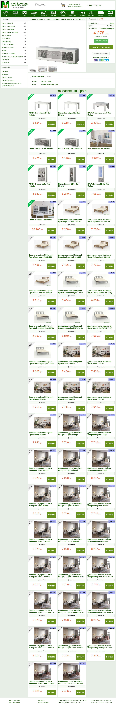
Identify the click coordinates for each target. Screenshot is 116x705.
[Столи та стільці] (82, 14)
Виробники (14, 63)
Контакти (5, 74)
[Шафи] (24, 14)
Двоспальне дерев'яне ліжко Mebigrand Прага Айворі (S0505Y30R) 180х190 (99, 470)
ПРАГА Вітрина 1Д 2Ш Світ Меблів (98, 185)
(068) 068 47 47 (43, 702)
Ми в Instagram (14, 702)
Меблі (41, 19)
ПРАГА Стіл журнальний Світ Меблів (99, 114)
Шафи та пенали (14, 45)
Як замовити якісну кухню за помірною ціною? (11, 84)
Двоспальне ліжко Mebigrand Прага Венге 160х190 (40, 398)
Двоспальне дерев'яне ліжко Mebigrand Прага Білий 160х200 (71, 611)
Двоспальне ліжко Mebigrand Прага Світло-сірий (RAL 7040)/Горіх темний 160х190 (41, 328)
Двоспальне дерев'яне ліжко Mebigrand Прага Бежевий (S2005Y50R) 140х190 (70, 506)
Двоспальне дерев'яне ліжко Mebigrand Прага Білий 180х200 (41, 647)
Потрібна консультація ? (101, 53)
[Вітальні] (63, 14)
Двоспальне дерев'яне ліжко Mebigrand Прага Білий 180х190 (100, 611)
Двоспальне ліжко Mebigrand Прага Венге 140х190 (70, 363)
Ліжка (14, 51)
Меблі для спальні (14, 29)
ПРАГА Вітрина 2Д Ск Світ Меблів (68, 185)
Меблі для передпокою (14, 32)
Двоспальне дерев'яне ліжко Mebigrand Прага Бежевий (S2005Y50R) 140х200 (99, 506)
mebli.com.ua (19, 3)
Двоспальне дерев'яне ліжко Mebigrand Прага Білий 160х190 (41, 611)
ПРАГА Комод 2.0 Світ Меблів (41, 148)
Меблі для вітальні (14, 26)
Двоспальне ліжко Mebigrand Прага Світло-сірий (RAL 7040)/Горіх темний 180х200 (41, 364)
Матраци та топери (14, 54)
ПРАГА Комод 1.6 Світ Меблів (70, 148)
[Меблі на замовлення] (110, 15)
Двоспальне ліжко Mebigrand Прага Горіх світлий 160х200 (70, 256)
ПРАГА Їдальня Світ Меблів (98, 148)
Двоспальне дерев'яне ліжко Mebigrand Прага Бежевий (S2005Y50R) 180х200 (40, 577)
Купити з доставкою (101, 47)
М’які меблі (14, 38)
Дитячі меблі (14, 35)
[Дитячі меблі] (43, 14)
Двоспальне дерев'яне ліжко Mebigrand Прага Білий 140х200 (100, 576)
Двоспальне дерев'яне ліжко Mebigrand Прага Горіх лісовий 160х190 (41, 683)
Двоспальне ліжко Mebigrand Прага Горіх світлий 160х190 (40, 256)
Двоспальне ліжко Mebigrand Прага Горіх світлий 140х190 (70, 220)
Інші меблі (14, 60)
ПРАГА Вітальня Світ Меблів (40, 219)
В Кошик (51, 124)
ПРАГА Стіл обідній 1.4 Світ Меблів (69, 114)
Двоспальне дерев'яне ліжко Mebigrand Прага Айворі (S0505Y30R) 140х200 (99, 435)
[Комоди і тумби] (72, 14)
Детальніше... (42, 118)
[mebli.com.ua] (5, 14)
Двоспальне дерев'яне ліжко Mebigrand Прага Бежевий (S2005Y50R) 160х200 (70, 541)
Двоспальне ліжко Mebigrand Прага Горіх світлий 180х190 (99, 256)
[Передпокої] (53, 14)
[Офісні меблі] (91, 14)
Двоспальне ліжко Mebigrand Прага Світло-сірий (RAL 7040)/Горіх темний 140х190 (70, 293)
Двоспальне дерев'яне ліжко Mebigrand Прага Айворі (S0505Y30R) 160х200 (70, 470)
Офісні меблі (14, 42)
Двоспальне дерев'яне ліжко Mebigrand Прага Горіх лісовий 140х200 (99, 648)
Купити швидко (101, 41)
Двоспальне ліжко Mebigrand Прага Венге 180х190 (99, 398)
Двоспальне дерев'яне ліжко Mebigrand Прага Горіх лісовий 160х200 (70, 683)
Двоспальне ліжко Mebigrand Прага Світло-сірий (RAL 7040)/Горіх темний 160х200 (70, 328)
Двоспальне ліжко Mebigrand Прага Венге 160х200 (70, 398)
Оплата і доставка (8, 80)
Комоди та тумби (52, 19)
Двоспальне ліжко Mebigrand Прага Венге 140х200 (99, 363)
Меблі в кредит (7, 77)
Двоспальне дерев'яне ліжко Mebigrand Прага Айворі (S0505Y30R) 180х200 (40, 506)
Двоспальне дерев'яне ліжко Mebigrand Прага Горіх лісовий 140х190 (70, 648)
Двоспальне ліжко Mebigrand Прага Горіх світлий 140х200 (99, 220)
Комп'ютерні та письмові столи (14, 57)
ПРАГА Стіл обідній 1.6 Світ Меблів (40, 114)
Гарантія (5, 71)
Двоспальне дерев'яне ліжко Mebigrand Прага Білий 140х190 (71, 576)
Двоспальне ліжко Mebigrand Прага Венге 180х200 (40, 434)
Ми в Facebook (14, 700)
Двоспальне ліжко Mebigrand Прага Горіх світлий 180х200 (40, 292)
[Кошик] (71, 5)
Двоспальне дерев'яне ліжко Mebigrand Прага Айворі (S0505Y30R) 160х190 (40, 470)
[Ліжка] (34, 14)
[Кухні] (15, 14)
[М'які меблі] (101, 14)
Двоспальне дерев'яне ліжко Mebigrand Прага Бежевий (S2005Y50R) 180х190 (99, 541)
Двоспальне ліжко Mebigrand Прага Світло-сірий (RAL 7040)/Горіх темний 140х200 (99, 293)
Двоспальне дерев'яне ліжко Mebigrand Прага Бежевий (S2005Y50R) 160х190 (40, 541)
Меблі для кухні (14, 23)
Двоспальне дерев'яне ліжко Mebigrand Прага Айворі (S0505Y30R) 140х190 (70, 435)
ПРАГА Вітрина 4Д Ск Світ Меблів (39, 185)
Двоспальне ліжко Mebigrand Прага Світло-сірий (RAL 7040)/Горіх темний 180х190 (99, 328)
